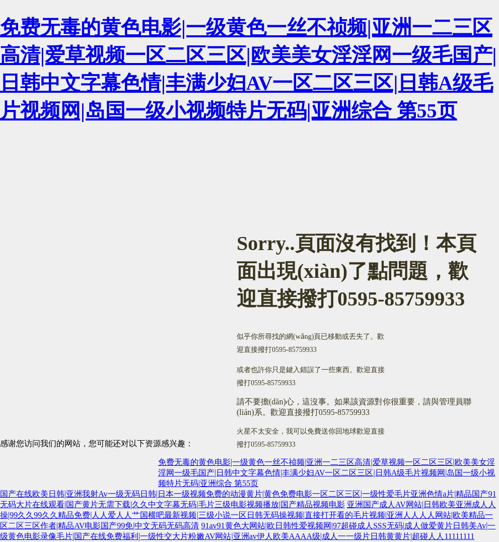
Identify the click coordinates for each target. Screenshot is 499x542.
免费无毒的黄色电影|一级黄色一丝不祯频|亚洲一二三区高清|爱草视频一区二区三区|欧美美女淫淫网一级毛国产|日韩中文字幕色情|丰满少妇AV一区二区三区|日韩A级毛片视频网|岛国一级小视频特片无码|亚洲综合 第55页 (326, 473)
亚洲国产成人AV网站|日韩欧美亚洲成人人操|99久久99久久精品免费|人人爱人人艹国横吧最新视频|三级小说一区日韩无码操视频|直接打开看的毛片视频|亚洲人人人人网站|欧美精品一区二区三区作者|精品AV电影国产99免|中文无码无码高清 (248, 515)
